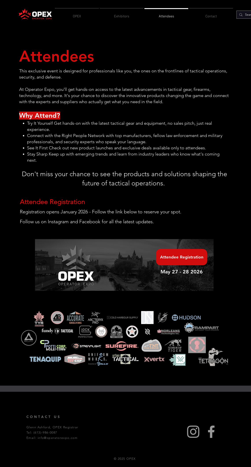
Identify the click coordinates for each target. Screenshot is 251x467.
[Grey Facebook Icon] (211, 431)
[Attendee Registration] (181, 257)
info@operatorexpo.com (58, 438)
